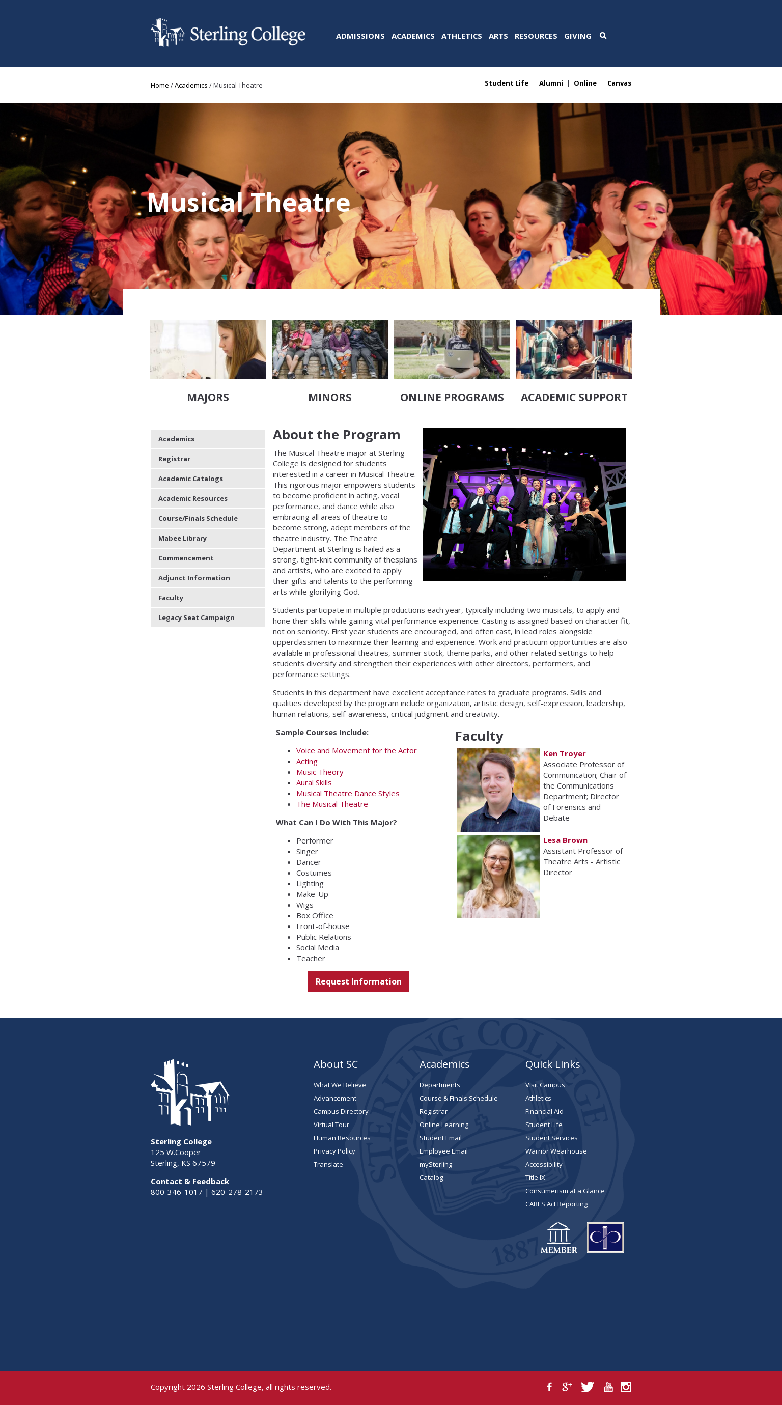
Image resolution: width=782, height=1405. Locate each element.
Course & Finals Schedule (459, 1098)
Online (585, 83)
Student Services (551, 1137)
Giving (578, 36)
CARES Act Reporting (556, 1204)
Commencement (186, 558)
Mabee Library (182, 538)
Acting (307, 761)
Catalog (431, 1177)
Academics (413, 36)
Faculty (170, 597)
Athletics (461, 36)
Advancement (335, 1098)
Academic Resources (193, 498)
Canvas (619, 83)
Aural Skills (314, 782)
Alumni (551, 83)
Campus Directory (341, 1111)
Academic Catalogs (190, 478)
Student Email (441, 1137)
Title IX (535, 1177)
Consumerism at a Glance (565, 1190)
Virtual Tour (331, 1124)
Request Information (359, 981)
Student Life (506, 83)
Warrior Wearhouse (556, 1151)
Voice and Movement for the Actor (356, 750)
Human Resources (342, 1137)
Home (160, 85)
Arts (498, 36)
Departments (440, 1084)
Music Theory (320, 772)
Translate (328, 1164)
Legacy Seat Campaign (196, 617)
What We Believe (340, 1084)
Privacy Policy (334, 1151)
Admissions (360, 36)
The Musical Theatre (332, 804)
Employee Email (444, 1151)
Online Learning (444, 1124)
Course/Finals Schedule (198, 518)
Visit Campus (545, 1084)
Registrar (174, 458)
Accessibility (544, 1164)
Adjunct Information (194, 577)
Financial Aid (544, 1111)
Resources (536, 36)
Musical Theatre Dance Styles (348, 793)
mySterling (436, 1164)
